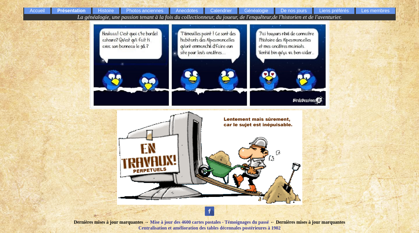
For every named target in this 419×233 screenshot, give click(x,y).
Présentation (71, 10)
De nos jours (294, 10)
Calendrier (221, 10)
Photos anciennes (144, 10)
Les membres (375, 10)
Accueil (37, 10)
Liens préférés (334, 10)
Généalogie (256, 10)
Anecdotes (187, 10)
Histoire (106, 10)
